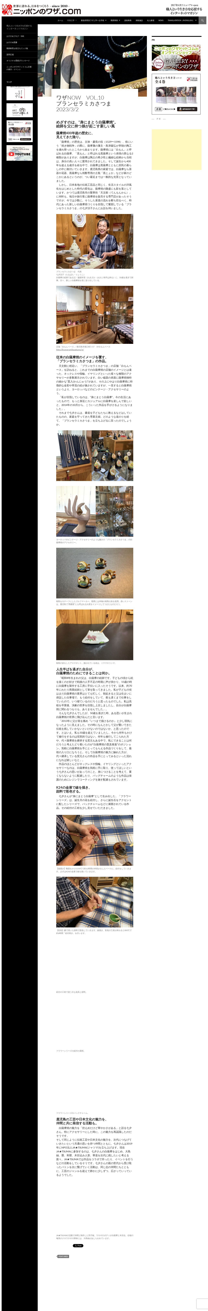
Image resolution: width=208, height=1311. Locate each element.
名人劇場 (150, 20)
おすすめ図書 (11, 42)
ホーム (60, 20)
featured (63, 1256)
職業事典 (114, 20)
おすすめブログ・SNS (15, 36)
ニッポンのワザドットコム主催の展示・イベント (19, 68)
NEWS (160, 20)
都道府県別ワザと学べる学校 (92, 20)
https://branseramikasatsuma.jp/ (70, 349)
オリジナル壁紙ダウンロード (18, 60)
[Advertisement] (177, 149)
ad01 (58, 92)
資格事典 (127, 20)
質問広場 (10, 54)
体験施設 (139, 20)
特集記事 (70, 20)
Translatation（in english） (181, 20)
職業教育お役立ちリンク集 (17, 48)
